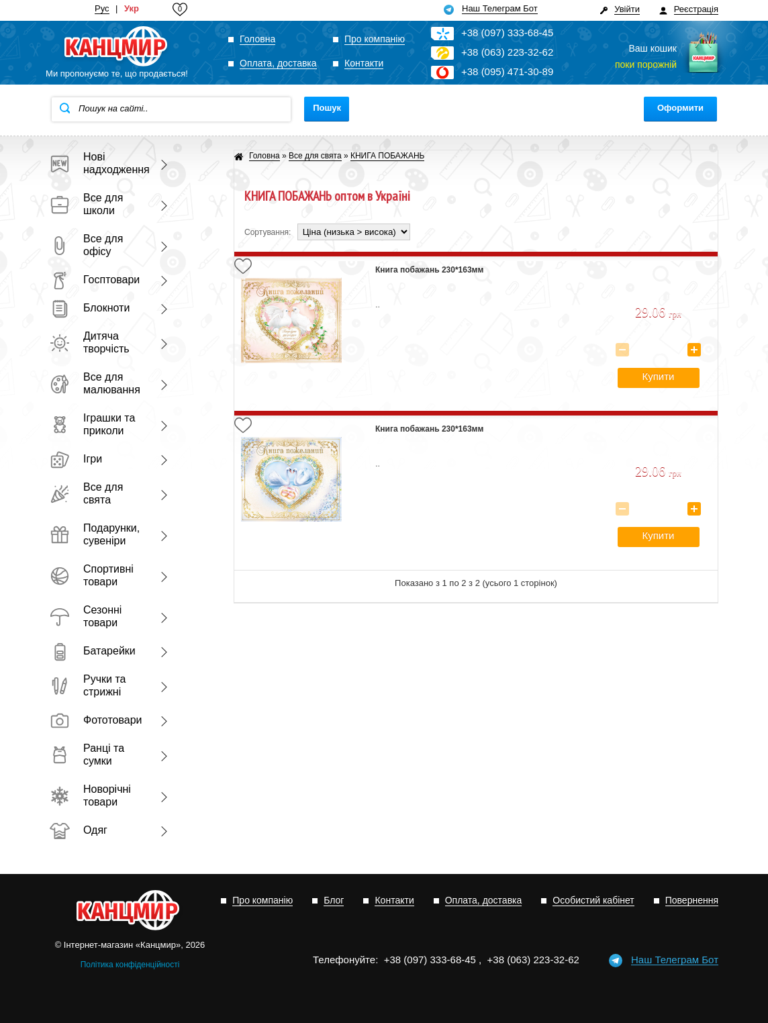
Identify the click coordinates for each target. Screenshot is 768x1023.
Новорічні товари (90, 795)
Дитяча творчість (90, 342)
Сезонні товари (86, 616)
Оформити (680, 108)
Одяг (78, 830)
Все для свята (86, 493)
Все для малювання (95, 383)
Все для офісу (86, 245)
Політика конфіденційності (130, 964)
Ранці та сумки (87, 754)
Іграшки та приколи (92, 424)
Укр (131, 8)
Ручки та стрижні (88, 685)
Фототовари (96, 720)
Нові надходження (97, 163)
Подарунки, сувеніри (95, 534)
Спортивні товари (92, 575)
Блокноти (90, 307)
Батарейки (93, 650)
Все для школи (86, 204)
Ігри (76, 458)
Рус (102, 8)
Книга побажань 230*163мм (429, 270)
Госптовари (95, 279)
